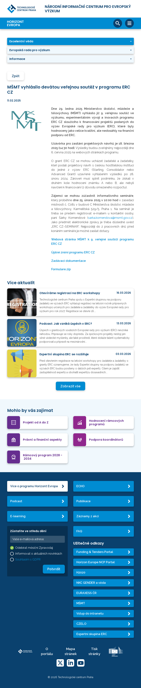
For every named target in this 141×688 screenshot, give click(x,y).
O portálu (47, 651)
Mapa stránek (71, 651)
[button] (70, 41)
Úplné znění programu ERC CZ (73, 252)
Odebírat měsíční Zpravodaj (34, 547)
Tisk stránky (94, 651)
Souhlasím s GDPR (28, 559)
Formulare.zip (61, 269)
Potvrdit (53, 569)
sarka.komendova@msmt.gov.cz (110, 218)
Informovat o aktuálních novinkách (38, 553)
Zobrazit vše (70, 386)
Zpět (15, 76)
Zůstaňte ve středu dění (28, 531)
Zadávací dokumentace (68, 261)
